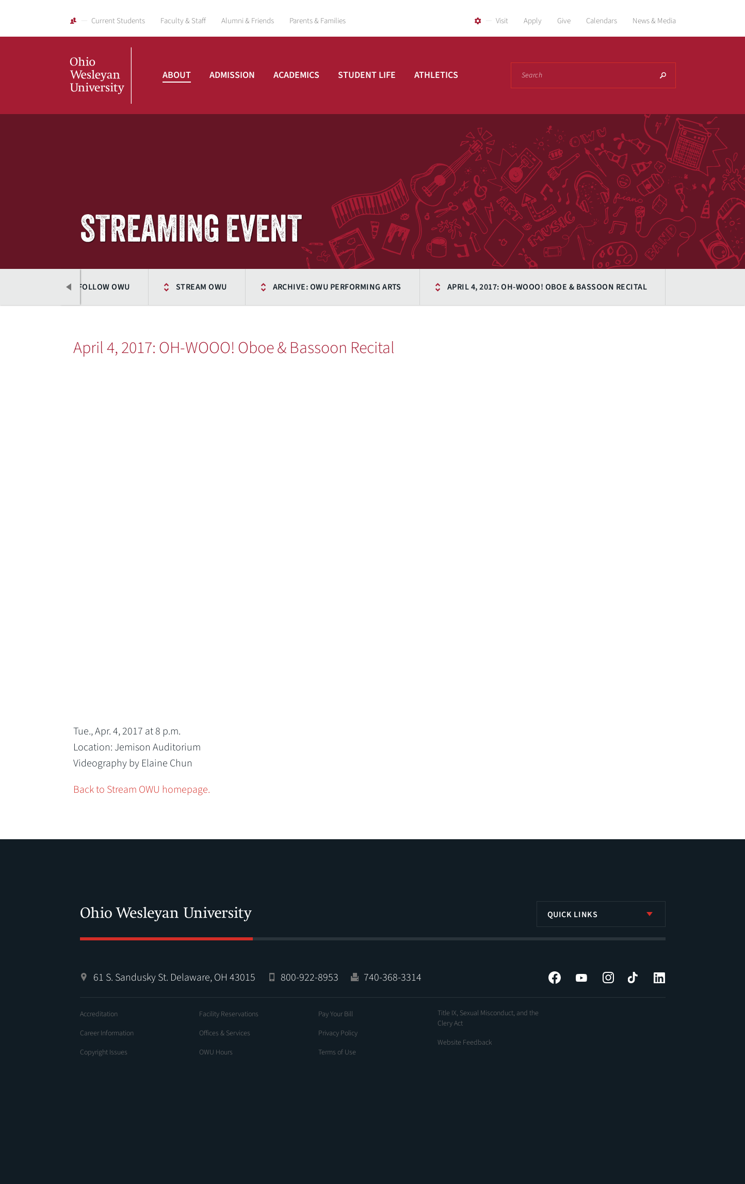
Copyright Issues (103, 1052)
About (177, 75)
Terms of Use (337, 1052)
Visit (502, 20)
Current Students (118, 20)
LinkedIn (659, 977)
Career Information (107, 1033)
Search (663, 75)
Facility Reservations (228, 1014)
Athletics (436, 75)
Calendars (601, 20)
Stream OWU (201, 287)
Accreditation (99, 1014)
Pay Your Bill (335, 1014)
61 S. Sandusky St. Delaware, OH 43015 (174, 977)
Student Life (367, 75)
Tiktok (632, 977)
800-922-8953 (309, 977)
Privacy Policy (338, 1033)
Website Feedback (465, 1042)
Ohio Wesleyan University (101, 87)
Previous (69, 287)
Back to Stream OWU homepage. (141, 789)
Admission (232, 75)
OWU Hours (216, 1052)
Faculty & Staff (183, 20)
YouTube (581, 977)
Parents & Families (317, 20)
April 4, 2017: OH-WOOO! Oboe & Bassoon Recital (547, 287)
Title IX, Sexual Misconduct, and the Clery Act (488, 1018)
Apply (533, 20)
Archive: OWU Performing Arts (337, 287)
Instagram (608, 977)
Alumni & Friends (247, 20)
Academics (296, 75)
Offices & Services (224, 1033)
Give (564, 20)
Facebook (554, 977)
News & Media (654, 20)
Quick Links (572, 914)
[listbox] (601, 914)
